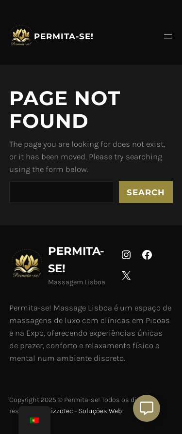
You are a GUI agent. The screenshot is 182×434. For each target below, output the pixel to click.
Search (146, 192)
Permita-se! (64, 36)
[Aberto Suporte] (146, 408)
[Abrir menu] (168, 36)
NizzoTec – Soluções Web (84, 411)
